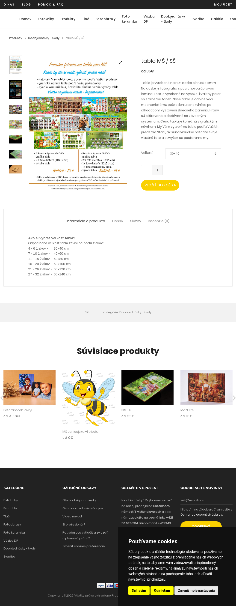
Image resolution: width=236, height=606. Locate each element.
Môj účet (223, 4)
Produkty (67, 19)
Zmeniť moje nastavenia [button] (196, 590)
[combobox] (193, 154)
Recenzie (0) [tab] (158, 221)
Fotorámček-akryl (17, 410)
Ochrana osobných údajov (82, 508)
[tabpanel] (78, 125)
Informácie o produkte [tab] (86, 221)
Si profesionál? (73, 524)
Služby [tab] (135, 221)
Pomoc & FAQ (51, 4)
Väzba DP (149, 19)
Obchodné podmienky (79, 500)
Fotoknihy (46, 19)
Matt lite (187, 410)
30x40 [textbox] (174, 153)
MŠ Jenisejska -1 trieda (80, 431)
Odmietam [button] (162, 590)
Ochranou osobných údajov (201, 514)
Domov (25, 19)
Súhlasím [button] (139, 590)
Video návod (72, 516)
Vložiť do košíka (160, 185)
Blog (26, 4)
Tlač (85, 19)
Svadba (198, 19)
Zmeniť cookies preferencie (83, 546)
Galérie (217, 19)
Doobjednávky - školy (173, 19)
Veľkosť (147, 153)
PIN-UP (126, 410)
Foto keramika (129, 19)
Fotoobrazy (105, 19)
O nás (9, 4)
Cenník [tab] (117, 221)
